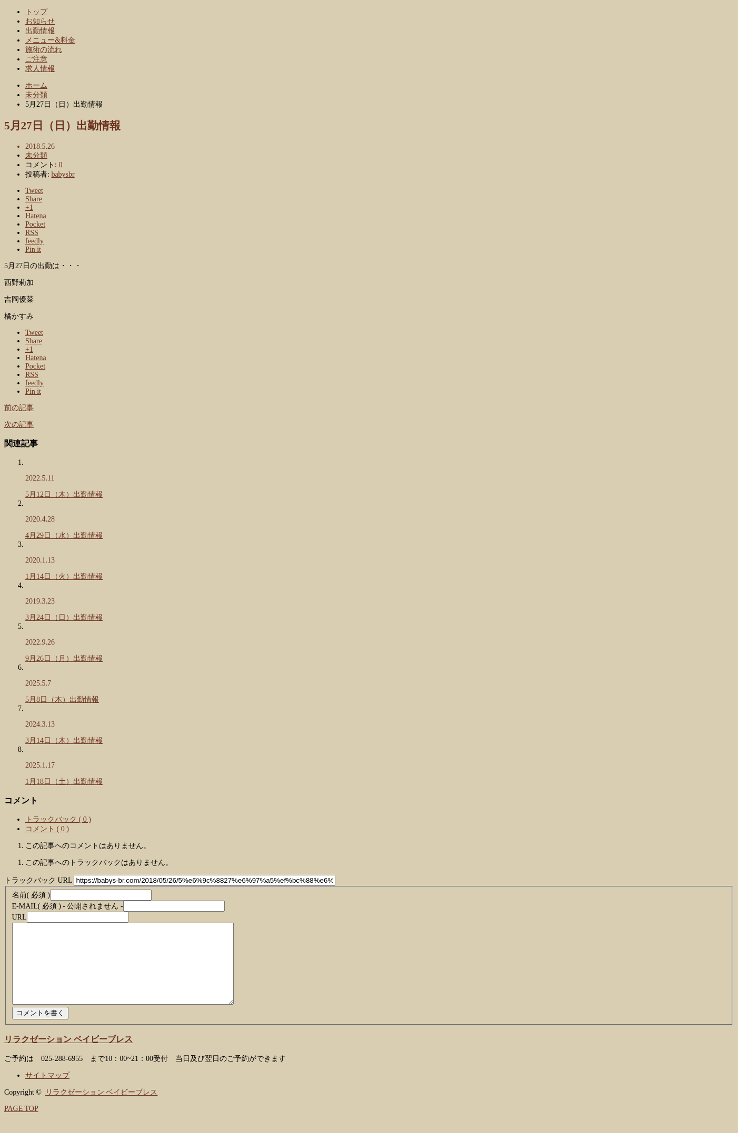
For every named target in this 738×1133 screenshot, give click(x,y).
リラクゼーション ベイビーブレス (68, 1055)
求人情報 (40, 69)
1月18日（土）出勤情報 (64, 781)
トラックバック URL (38, 880)
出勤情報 (40, 31)
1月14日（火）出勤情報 (64, 576)
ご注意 (36, 59)
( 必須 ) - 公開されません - (67, 906)
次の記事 (19, 424)
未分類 (36, 155)
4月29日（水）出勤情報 (64, 535)
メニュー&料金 (50, 40)
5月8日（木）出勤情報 (62, 699)
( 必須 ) (31, 895)
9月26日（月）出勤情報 (64, 658)
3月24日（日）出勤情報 (64, 617)
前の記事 (19, 408)
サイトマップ (47, 1091)
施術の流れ (43, 50)
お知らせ (40, 21)
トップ (36, 12)
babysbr (62, 174)
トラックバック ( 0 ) (58, 819)
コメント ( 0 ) (47, 829)
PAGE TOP (21, 1124)
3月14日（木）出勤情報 (64, 740)
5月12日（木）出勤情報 (64, 494)
